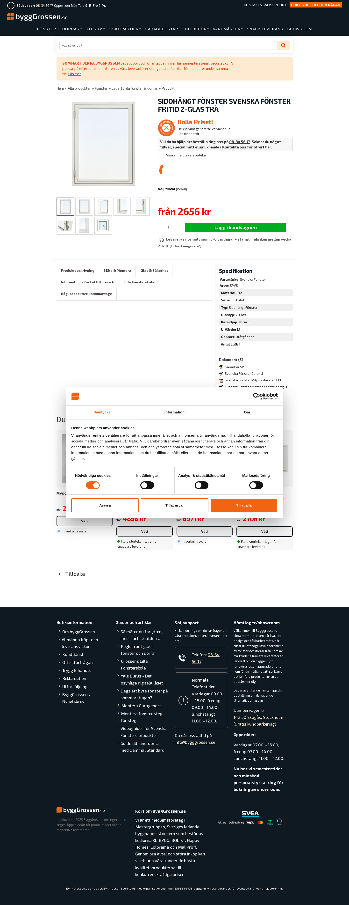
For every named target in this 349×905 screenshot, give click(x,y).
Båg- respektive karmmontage (86, 294)
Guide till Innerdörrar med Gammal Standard (142, 746)
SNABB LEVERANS (265, 29)
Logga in (200, 888)
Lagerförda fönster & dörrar (135, 88)
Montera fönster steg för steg (141, 717)
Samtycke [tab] (102, 412)
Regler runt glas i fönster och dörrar (145, 649)
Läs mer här (188, 133)
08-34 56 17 (44, 5)
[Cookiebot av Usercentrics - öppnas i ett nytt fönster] (256, 396)
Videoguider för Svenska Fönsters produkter (144, 732)
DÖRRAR (71, 29)
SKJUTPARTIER (124, 29)
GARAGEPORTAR (161, 29)
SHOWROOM (299, 29)
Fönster (101, 88)
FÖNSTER (46, 29)
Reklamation (74, 678)
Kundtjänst (73, 654)
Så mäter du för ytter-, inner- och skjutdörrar (142, 635)
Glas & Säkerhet (154, 270)
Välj (84, 521)
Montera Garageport (141, 705)
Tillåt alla (244, 505)
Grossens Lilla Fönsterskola (134, 664)
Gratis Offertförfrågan (315, 5)
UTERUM (94, 29)
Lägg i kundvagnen (235, 227)
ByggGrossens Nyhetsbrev (76, 698)
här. (268, 147)
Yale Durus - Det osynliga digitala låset (142, 679)
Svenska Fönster (253, 279)
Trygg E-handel (76, 670)
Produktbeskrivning (77, 270)
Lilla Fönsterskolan (140, 282)
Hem (60, 88)
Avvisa (105, 505)
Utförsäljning (74, 686)
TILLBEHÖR (195, 29)
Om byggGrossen (78, 631)
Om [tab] (247, 412)
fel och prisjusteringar (267, 888)
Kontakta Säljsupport (265, 5)
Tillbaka (71, 573)
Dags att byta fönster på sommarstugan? (144, 694)
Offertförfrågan (77, 662)
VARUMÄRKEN (227, 29)
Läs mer (74, 74)
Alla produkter (79, 88)
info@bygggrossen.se (195, 742)
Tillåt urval (174, 505)
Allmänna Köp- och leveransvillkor (80, 643)
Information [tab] (174, 412)
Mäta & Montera (117, 270)
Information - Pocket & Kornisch (87, 282)
